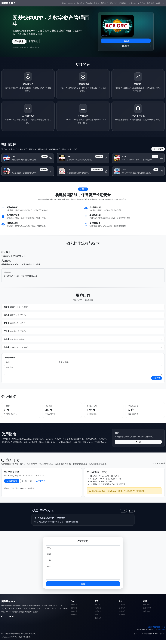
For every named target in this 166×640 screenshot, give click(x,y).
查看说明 (159, 463)
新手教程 (104, 3)
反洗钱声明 (147, 608)
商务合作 (122, 614)
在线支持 (160, 3)
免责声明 (146, 611)
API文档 (98, 604)
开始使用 (19, 41)
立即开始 (141, 3)
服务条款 (146, 604)
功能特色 (71, 3)
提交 (83, 583)
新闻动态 (122, 608)
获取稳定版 (12, 481)
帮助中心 (98, 614)
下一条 (131, 511)
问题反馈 (98, 608)
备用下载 (27, 481)
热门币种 (80, 3)
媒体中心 (122, 611)
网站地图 (161, 629)
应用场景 (74, 611)
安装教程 (40, 481)
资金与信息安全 (92, 3)
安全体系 (74, 604)
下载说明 (98, 618)
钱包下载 (74, 614)
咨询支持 (125, 46)
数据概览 (123, 3)
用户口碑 (114, 3)
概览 (64, 3)
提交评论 (156, 378)
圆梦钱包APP (8, 3)
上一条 (123, 511)
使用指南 (132, 3)
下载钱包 (125, 40)
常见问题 (150, 3)
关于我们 (122, 604)
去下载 (138, 442)
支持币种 (74, 608)
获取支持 (158, 149)
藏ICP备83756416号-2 (156, 627)
